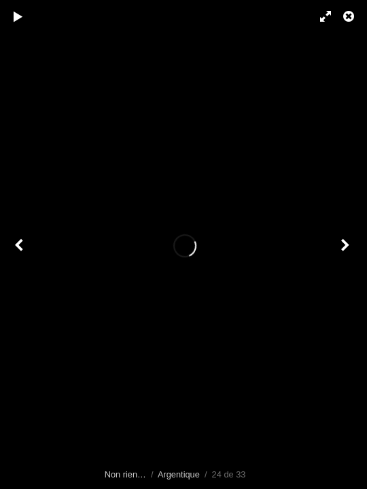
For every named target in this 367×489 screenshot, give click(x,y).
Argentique (179, 474)
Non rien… (125, 474)
